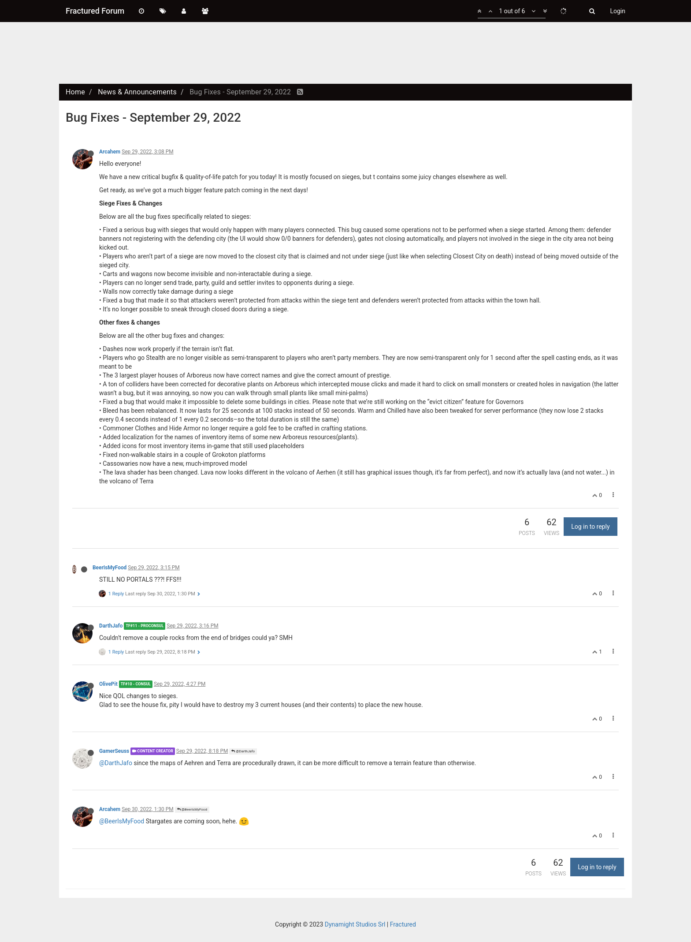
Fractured (403, 924)
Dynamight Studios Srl (355, 924)
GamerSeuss (114, 751)
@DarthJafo (243, 751)
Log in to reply (590, 526)
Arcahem (109, 152)
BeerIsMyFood (109, 567)
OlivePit (108, 684)
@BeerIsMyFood (192, 809)
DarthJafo (111, 626)
